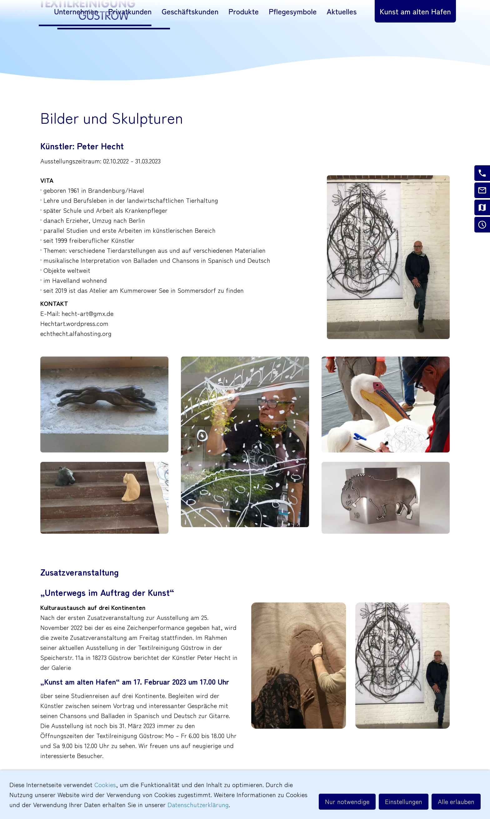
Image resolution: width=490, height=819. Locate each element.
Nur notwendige (347, 801)
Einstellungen (403, 801)
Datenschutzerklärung (198, 804)
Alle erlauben (456, 801)
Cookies (105, 784)
